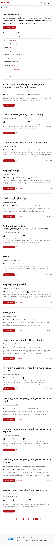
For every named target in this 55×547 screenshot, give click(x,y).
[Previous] (13, 519)
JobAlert (48, 3)
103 (32, 519)
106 (39, 519)
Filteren (32, 8)
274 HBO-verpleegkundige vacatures (41, 20)
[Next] (42, 519)
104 (34, 519)
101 (27, 519)
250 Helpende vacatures (9, 22)
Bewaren (20, 105)
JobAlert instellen (9, 27)
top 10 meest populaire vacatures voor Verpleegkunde (33, 23)
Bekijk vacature (9, 105)
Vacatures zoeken (41, 3)
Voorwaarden (31, 537)
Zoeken (4, 7)
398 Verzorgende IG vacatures (24, 20)
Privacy (18, 537)
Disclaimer (24, 537)
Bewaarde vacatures (45, 3)
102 (30, 519)
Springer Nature (43, 540)
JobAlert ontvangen (43, 22)
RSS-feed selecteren (8, 23)
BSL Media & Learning (24, 540)
